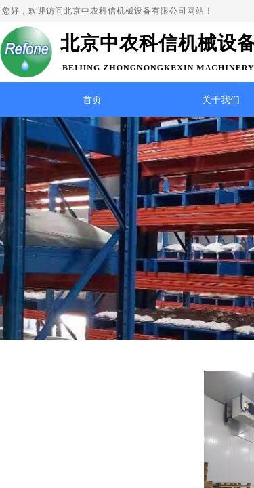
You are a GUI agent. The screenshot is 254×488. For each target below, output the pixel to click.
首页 (92, 100)
